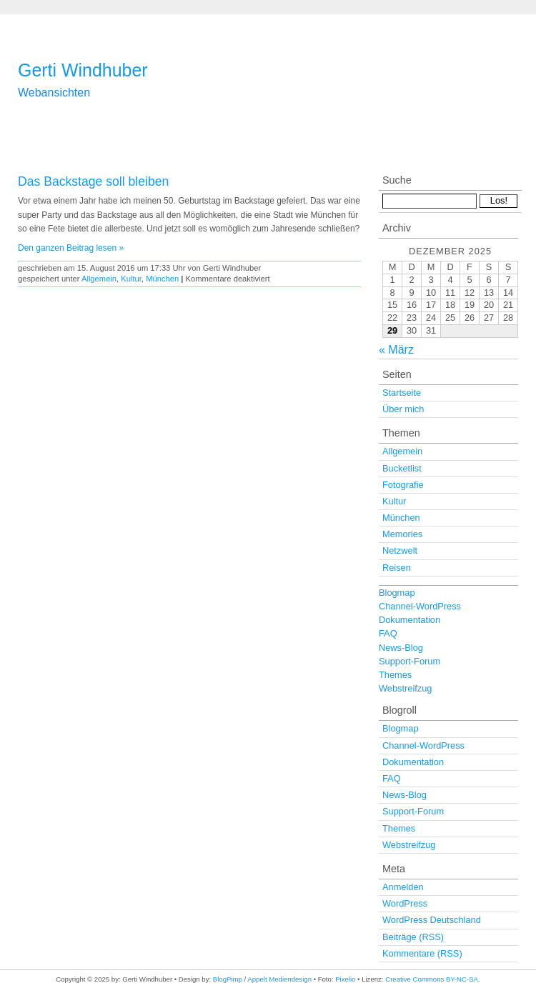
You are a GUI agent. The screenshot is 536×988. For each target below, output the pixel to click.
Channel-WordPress (420, 606)
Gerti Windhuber (83, 70)
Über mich (403, 409)
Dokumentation (409, 619)
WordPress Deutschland (431, 919)
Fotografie (403, 484)
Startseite (401, 392)
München (162, 278)
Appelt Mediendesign (279, 979)
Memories (402, 534)
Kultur (131, 278)
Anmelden (403, 887)
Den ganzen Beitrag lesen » (71, 248)
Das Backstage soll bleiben (93, 181)
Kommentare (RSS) (422, 953)
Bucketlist (402, 468)
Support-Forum (409, 661)
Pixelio (345, 979)
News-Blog (401, 647)
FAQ (388, 633)
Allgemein (98, 278)
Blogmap (397, 592)
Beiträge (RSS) (413, 937)
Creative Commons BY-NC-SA (431, 979)
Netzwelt (399, 550)
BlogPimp (227, 979)
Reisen (396, 567)
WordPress (404, 903)
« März (396, 350)
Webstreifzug (405, 688)
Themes (395, 674)
